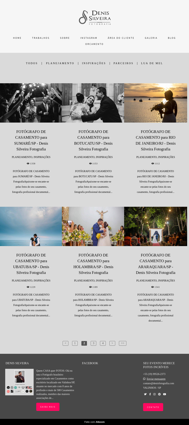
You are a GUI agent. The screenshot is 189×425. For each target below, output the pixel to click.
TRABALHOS (41, 37)
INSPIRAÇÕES (94, 63)
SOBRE (65, 37)
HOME (17, 37)
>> (122, 343)
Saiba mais (48, 406)
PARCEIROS (123, 63)
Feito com (94, 422)
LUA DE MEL (152, 63)
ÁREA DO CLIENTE (121, 37)
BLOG (172, 37)
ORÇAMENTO (94, 44)
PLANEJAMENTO (60, 63)
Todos (32, 63)
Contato (153, 407)
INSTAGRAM (88, 37)
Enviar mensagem (156, 379)
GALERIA (151, 37)
